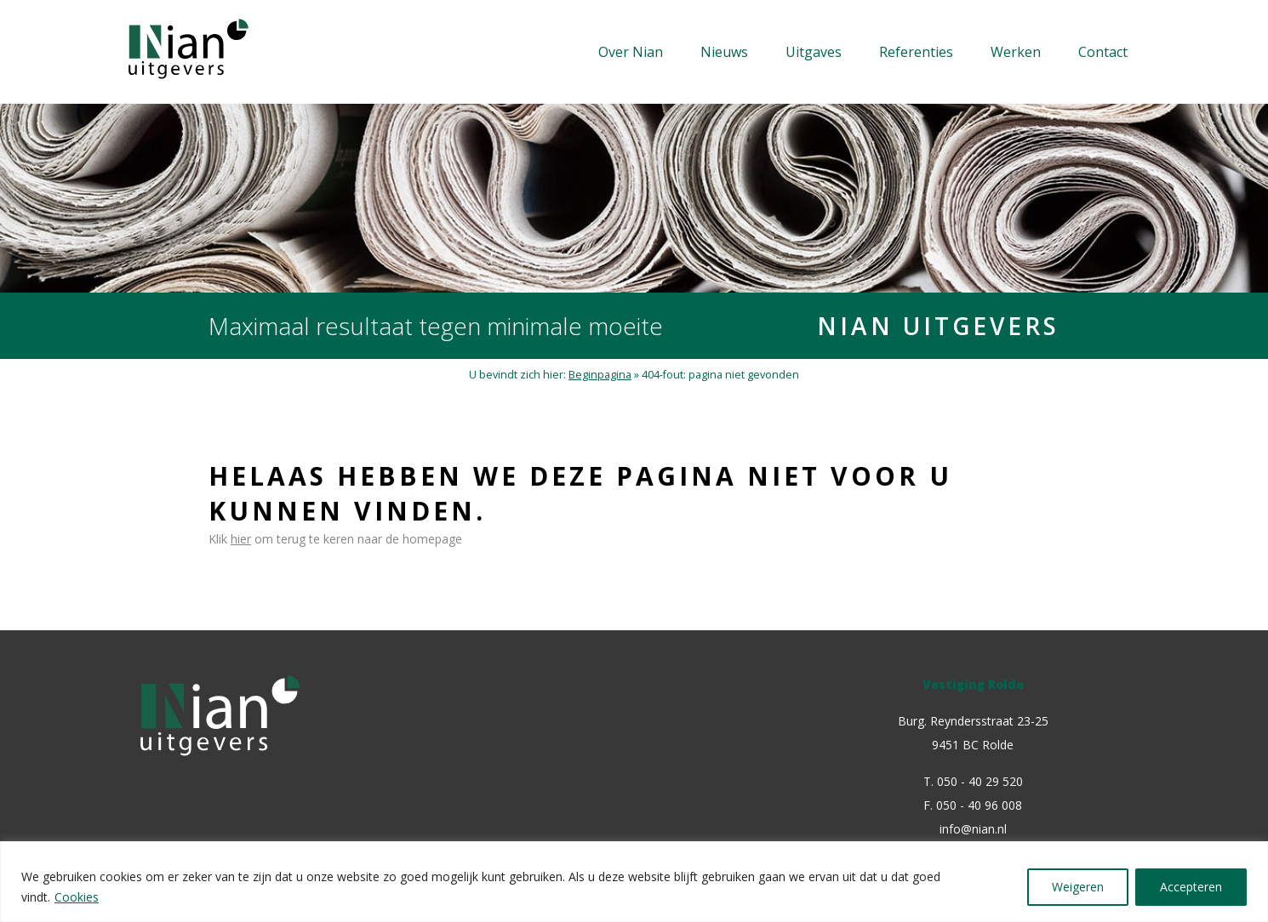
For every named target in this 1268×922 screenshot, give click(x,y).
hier (241, 539)
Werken (1016, 52)
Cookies (76, 897)
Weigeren (1078, 887)
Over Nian (630, 52)
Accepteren (1191, 887)
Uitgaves (813, 52)
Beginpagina (599, 374)
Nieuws (724, 52)
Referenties (916, 52)
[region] (634, 881)
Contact (1103, 52)
